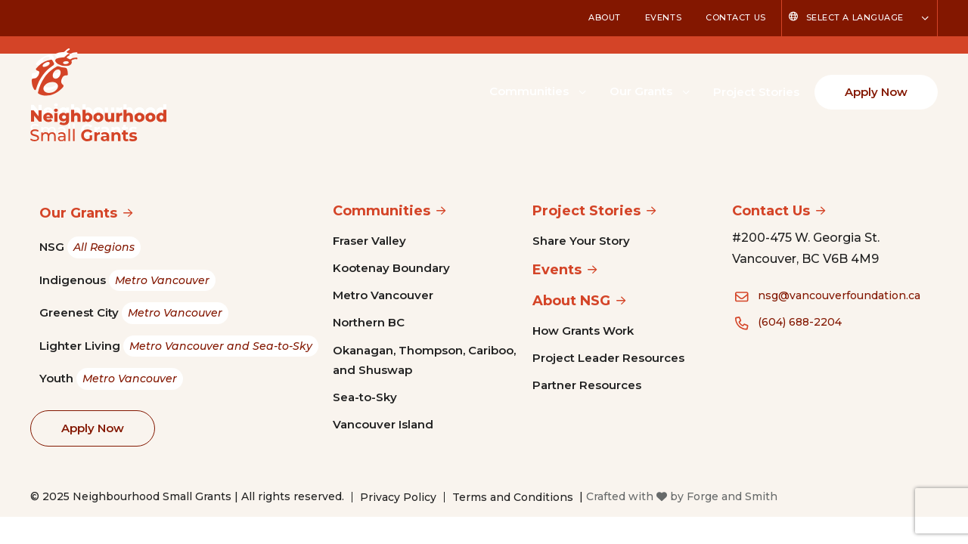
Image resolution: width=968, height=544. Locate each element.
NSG (90, 247)
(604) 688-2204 (800, 322)
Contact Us (736, 17)
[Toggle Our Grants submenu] (686, 90)
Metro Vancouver (383, 295)
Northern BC (369, 322)
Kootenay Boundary (391, 268)
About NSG (571, 300)
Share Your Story (581, 240)
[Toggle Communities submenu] (582, 90)
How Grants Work (583, 330)
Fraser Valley (369, 240)
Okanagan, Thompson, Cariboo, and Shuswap (424, 360)
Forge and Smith (732, 496)
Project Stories (756, 92)
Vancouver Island (383, 424)
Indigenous (127, 281)
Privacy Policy (398, 497)
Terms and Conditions (512, 497)
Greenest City (133, 313)
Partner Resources (586, 385)
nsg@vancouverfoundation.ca (839, 295)
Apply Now (876, 92)
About (604, 17)
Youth (111, 379)
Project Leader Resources (608, 358)
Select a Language (855, 17)
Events (663, 17)
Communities (529, 91)
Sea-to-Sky (365, 397)
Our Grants (641, 91)
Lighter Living (178, 346)
